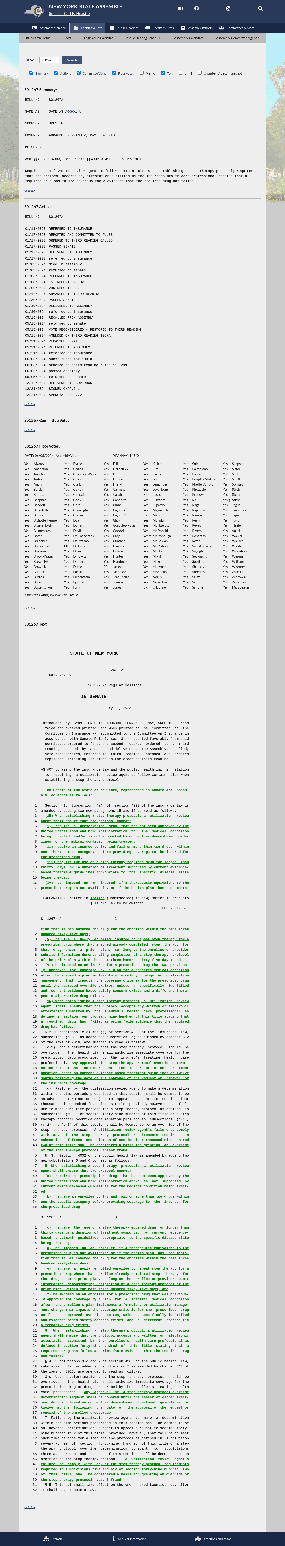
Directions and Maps (213, 1538)
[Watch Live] (171, 9)
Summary (42, 84)
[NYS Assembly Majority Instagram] (220, 9)
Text (173, 84)
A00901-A (73, 122)
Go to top (30, 201)
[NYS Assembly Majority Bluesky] (237, 9)
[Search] (253, 9)
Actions (66, 84)
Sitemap (52, 1538)
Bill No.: (30, 68)
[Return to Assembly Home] (81, 12)
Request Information (128, 1538)
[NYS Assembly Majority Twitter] (204, 9)
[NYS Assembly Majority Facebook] (187, 9)
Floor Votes (129, 84)
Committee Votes (96, 84)
